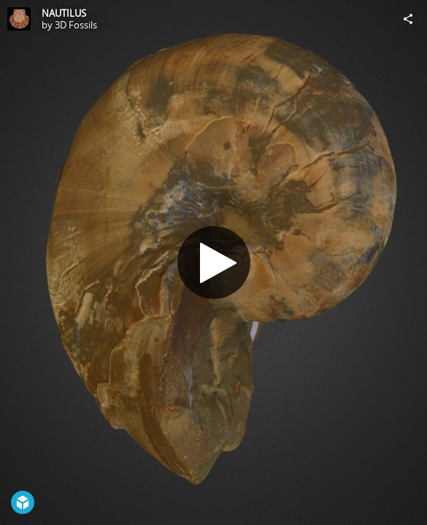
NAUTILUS (64, 13)
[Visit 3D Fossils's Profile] (19, 19)
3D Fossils (76, 24)
